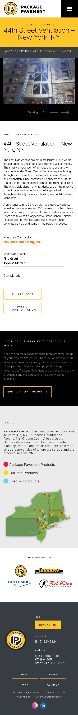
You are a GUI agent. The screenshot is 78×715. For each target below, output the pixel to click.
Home (6, 50)
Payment (53, 685)
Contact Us (48, 624)
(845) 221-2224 (46, 641)
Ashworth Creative (52, 696)
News (25, 674)
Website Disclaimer (55, 692)
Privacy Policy (23, 696)
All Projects (22, 294)
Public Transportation (22, 308)
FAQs (25, 685)
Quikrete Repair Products (27, 391)
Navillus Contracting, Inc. (22, 242)
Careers (53, 674)
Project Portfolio (21, 50)
